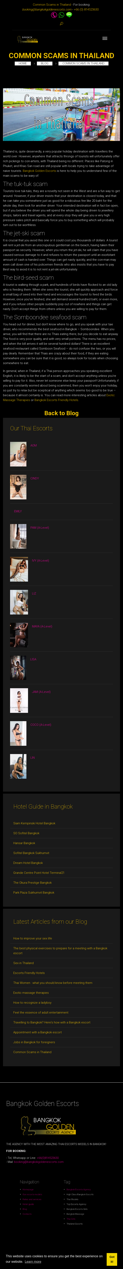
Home (23, 63)
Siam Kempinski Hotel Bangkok (34, 823)
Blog (44, 63)
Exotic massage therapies (31, 993)
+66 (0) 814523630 (86, 9)
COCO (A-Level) (40, 725)
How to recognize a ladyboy (32, 1002)
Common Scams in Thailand (52, 4)
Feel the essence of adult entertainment (40, 1012)
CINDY (34, 478)
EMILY (18, 511)
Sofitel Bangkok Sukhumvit (31, 853)
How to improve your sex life (32, 938)
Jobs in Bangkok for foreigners (34, 1042)
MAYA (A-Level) (42, 626)
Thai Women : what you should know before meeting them (52, 983)
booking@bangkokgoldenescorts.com (58, 1137)
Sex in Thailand (23, 963)
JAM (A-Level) (41, 692)
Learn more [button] (33, 1261)
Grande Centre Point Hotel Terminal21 (39, 873)
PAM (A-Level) (39, 527)
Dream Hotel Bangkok (28, 863)
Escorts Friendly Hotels (29, 973)
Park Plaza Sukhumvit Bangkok (33, 892)
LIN (32, 758)
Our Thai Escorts (31, 428)
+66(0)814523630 (59, 1136)
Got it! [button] (112, 1259)
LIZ (34, 593)
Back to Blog (61, 413)
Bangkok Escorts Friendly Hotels (56, 400)
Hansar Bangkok (24, 843)
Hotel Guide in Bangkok (43, 806)
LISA (33, 659)
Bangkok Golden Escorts (39, 171)
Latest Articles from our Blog (50, 921)
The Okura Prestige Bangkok (32, 883)
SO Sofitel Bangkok (26, 833)
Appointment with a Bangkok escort (37, 1032)
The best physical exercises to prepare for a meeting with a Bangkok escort (60, 950)
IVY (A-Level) (40, 560)
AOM (33, 445)
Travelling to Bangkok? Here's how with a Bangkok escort (51, 1022)
